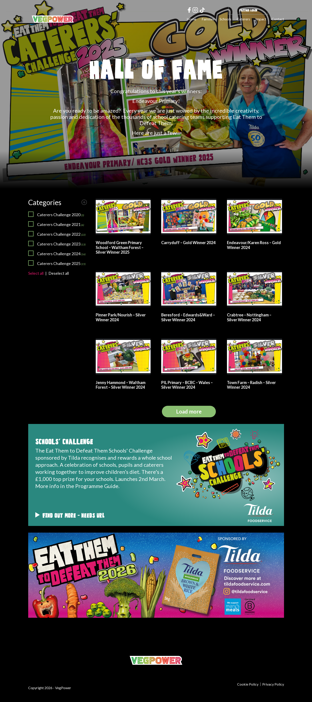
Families (208, 19)
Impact (260, 19)
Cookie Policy (247, 684)
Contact (278, 19)
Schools (225, 19)
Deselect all (58, 273)
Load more (189, 411)
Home (191, 19)
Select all (36, 273)
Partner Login (248, 10)
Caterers (243, 19)
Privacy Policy (273, 684)
